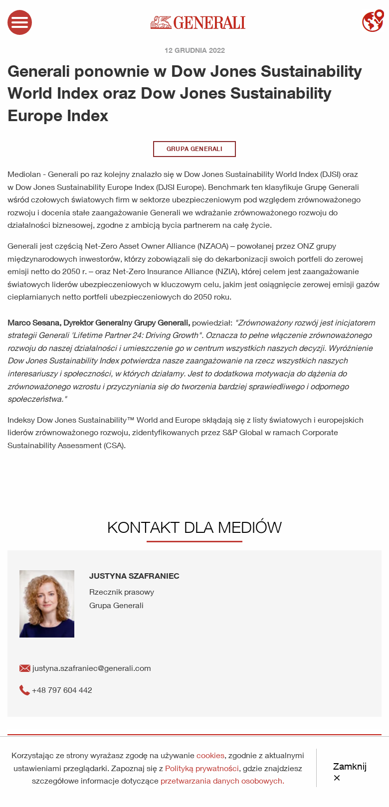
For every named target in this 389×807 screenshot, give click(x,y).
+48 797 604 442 (55, 689)
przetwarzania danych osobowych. (222, 780)
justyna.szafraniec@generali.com (85, 667)
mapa (373, 20)
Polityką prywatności (202, 768)
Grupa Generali (194, 149)
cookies (210, 755)
